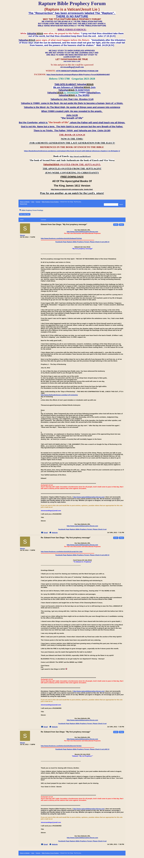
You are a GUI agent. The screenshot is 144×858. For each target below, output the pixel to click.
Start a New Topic (24, 214)
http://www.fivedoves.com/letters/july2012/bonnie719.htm (61, 746)
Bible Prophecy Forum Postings (50, 202)
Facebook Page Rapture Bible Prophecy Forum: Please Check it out (82, 529)
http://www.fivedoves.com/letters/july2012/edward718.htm (61, 238)
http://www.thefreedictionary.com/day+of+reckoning (59, 395)
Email (46, 532)
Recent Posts (23, 204)
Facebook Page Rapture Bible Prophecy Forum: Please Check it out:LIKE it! (82, 242)
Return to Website (25, 202)
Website (55, 532)
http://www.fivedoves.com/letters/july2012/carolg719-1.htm (61, 551)
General (38, 202)
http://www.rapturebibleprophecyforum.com (82, 231)
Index (32, 202)
